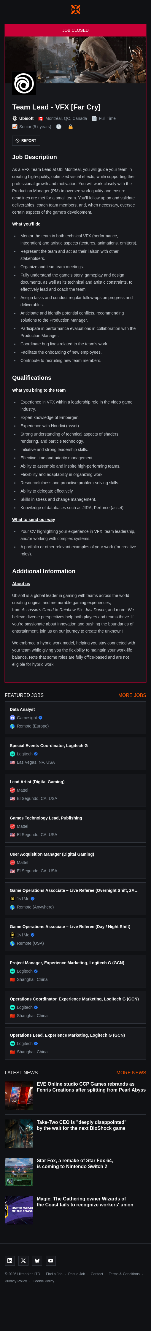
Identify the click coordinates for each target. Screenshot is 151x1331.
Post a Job (76, 1274)
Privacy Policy (16, 1281)
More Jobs (132, 695)
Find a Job (54, 1274)
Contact (97, 1274)
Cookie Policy (43, 1281)
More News (131, 1072)
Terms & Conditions (124, 1274)
